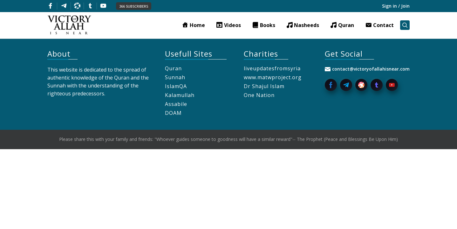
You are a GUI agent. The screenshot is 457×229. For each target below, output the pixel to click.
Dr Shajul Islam (264, 86)
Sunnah (175, 77)
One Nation (259, 95)
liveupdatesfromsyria (272, 68)
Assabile (176, 104)
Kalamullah (179, 95)
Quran (173, 68)
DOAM (173, 112)
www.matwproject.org (273, 77)
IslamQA (176, 86)
